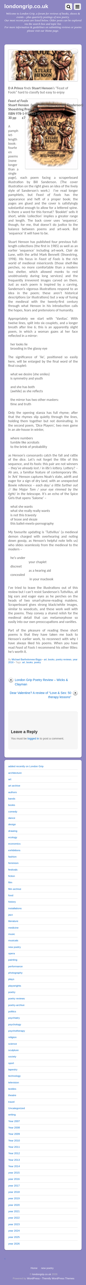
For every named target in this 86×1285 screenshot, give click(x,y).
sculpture (13, 1050)
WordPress (33, 1278)
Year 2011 (14, 1146)
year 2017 (14, 1185)
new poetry (14, 946)
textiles (12, 1088)
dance (11, 817)
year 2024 (14, 1230)
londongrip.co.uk (41, 1274)
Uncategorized (16, 1108)
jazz (10, 914)
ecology (12, 837)
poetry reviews (63, 659)
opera (11, 953)
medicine (13, 927)
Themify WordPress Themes (58, 1278)
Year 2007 (14, 1121)
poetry (37, 662)
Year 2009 (14, 1133)
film (10, 882)
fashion (12, 856)
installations (15, 908)
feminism (13, 863)
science (12, 1043)
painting (12, 959)
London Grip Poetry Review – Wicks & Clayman (41, 682)
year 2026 (14, 1243)
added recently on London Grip (26, 766)
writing (12, 1114)
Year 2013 (14, 1159)
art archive (14, 785)
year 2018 (14, 1191)
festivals (13, 869)
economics (14, 843)
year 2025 (14, 1237)
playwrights (14, 985)
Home (34, 1268)
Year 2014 (14, 1166)
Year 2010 (14, 1140)
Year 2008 (14, 1127)
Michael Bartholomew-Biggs (27, 659)
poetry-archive (16, 1005)
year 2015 (14, 1172)
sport (11, 1063)
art (45, 659)
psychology (14, 1024)
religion (12, 1037)
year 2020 (14, 1204)
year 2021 (14, 1211)
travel (11, 1101)
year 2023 (14, 1224)
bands (11, 798)
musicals (13, 940)
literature (13, 921)
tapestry (12, 1069)
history (12, 901)
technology (14, 1075)
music (11, 934)
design (12, 824)
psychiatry (14, 1017)
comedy (12, 811)
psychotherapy (16, 1030)
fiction (11, 875)
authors (12, 792)
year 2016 (14, 1178)
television (13, 1082)
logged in (33, 738)
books (51, 659)
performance (15, 966)
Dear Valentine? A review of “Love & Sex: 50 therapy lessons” (40, 695)
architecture (15, 772)
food (10, 895)
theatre (12, 1095)
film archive (14, 888)
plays (11, 979)
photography (15, 972)
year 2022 (14, 1217)
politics (12, 1011)
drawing (12, 830)
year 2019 (14, 1198)
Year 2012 (14, 1153)
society (12, 1056)
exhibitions (14, 850)
